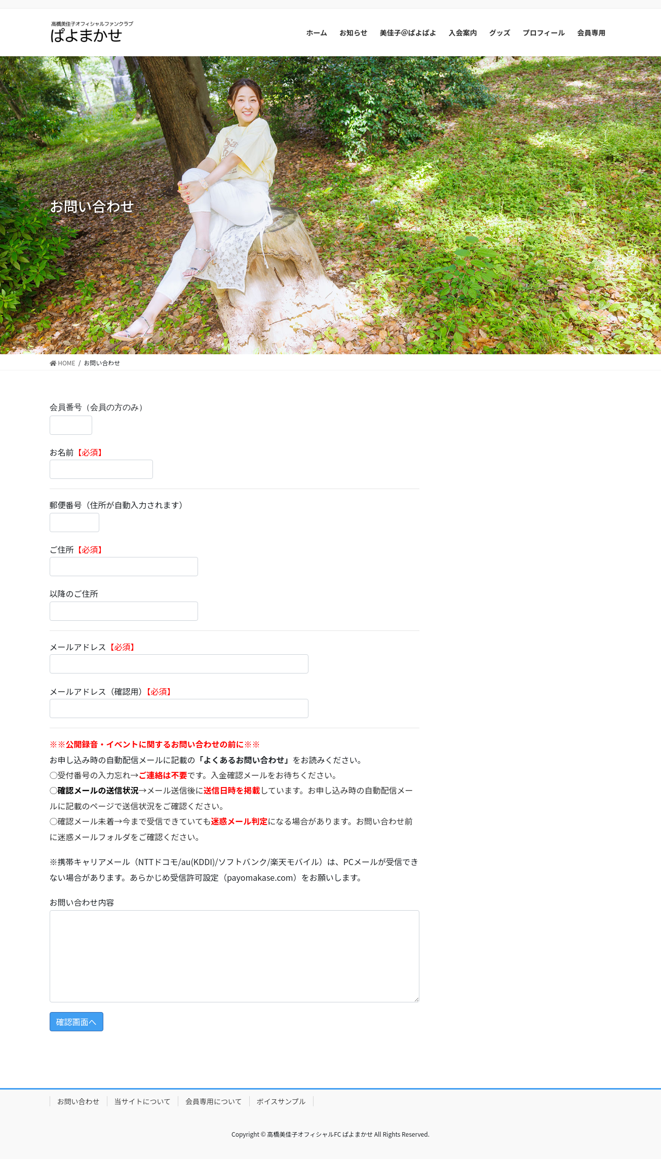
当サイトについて (142, 1101)
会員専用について (213, 1101)
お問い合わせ (78, 1101)
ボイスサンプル (281, 1101)
